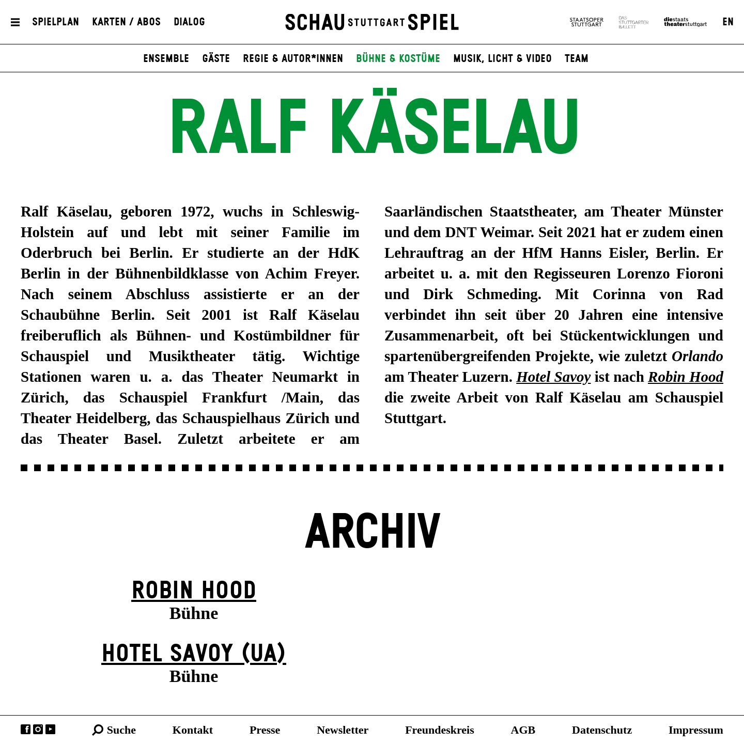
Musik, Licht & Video (502, 59)
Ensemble (166, 59)
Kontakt (193, 729)
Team (576, 59)
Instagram (38, 729)
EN (728, 22)
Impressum (696, 729)
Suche (121, 729)
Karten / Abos (126, 22)
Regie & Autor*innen (293, 59)
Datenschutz (602, 729)
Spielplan (55, 22)
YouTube (50, 729)
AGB (523, 729)
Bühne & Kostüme (398, 59)
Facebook (25, 729)
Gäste (216, 59)
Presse (265, 729)
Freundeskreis (439, 729)
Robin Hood (193, 591)
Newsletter (342, 729)
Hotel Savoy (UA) (193, 654)
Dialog (189, 22)
